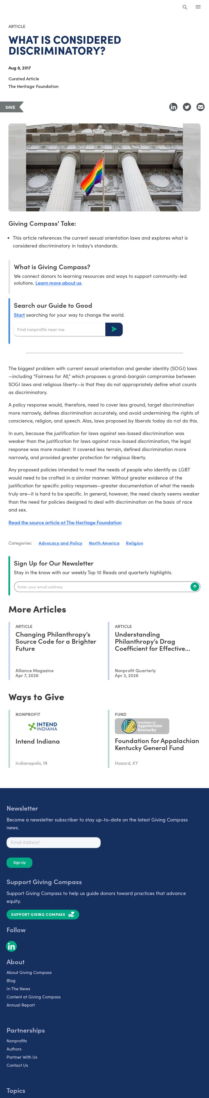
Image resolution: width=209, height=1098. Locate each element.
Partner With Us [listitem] (22, 1057)
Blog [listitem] (11, 980)
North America (104, 543)
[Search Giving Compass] (185, 7)
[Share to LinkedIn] (173, 107)
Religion (134, 543)
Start (19, 314)
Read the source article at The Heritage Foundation (65, 522)
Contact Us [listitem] (17, 1065)
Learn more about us (58, 282)
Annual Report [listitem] (21, 1005)
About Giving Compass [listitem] (29, 972)
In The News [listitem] (18, 988)
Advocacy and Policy (60, 543)
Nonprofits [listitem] (17, 1040)
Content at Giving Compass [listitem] (34, 996)
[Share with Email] (200, 107)
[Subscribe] (194, 586)
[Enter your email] (107, 586)
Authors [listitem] (14, 1049)
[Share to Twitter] (187, 107)
